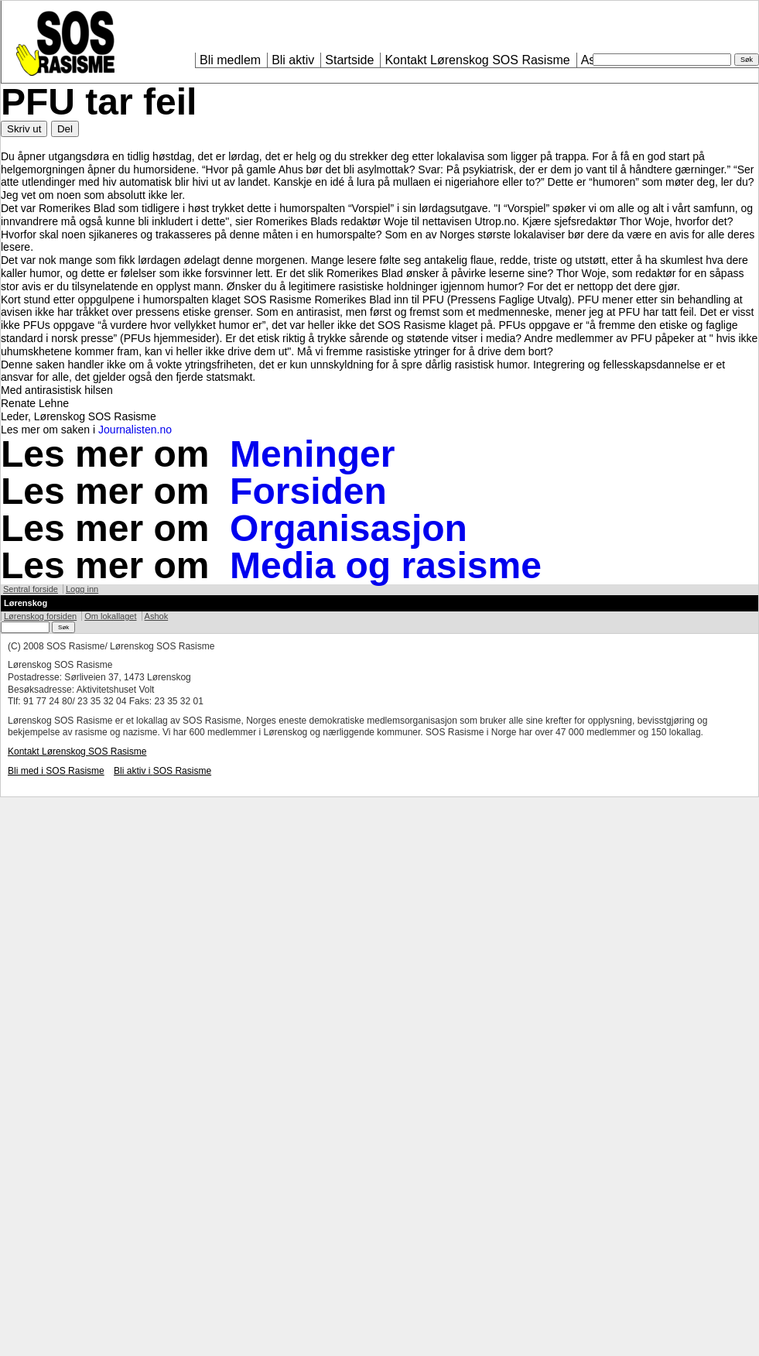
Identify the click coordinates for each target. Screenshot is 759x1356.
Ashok (157, 616)
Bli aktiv (293, 60)
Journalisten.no (135, 429)
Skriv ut (24, 129)
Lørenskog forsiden (40, 616)
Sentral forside (30, 589)
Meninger (312, 453)
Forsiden (308, 491)
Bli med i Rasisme (56, 770)
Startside (349, 60)
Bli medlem (230, 60)
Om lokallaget (110, 616)
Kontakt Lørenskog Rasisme (477, 60)
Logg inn (82, 589)
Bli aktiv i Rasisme (162, 770)
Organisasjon (348, 528)
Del (65, 129)
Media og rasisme (386, 565)
